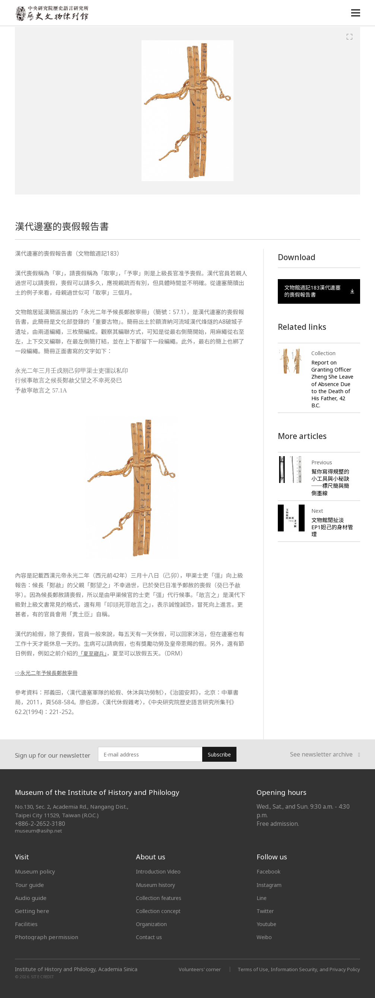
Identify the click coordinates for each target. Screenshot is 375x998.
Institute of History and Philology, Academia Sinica (76, 969)
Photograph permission (46, 937)
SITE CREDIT (42, 976)
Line (262, 897)
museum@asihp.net (39, 830)
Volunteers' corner (190, 969)
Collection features (161, 897)
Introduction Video (160, 871)
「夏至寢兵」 (94, 653)
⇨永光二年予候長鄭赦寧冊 (49, 673)
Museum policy (35, 871)
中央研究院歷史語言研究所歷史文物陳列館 (52, 14)
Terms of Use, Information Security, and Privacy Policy (294, 969)
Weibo (265, 937)
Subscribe (219, 754)
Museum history (157, 884)
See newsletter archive (325, 755)
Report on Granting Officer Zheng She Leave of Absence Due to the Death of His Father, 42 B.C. (332, 389)
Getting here (32, 911)
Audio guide (31, 897)
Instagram (270, 884)
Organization (153, 924)
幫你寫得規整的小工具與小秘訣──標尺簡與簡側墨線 (331, 490)
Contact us (149, 937)
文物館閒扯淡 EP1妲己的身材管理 (330, 535)
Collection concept (160, 911)
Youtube (268, 924)
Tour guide (29, 884)
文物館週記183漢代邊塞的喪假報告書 (319, 292)
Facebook (269, 871)
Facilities (26, 924)
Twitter (267, 911)
